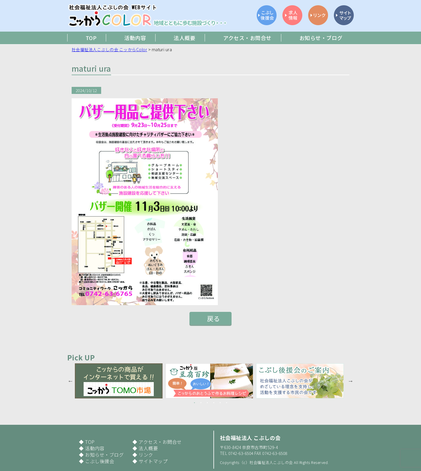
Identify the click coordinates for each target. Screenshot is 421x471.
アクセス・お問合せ (160, 441)
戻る (213, 318)
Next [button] (350, 381)
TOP (89, 441)
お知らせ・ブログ (104, 454)
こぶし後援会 (99, 461)
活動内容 (94, 448)
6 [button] (227, 403)
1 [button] (194, 403)
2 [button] (201, 403)
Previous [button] (70, 381)
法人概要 (148, 448)
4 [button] (214, 403)
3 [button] (207, 403)
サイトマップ (153, 461)
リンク (146, 454)
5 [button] (220, 403)
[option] (120, 380)
